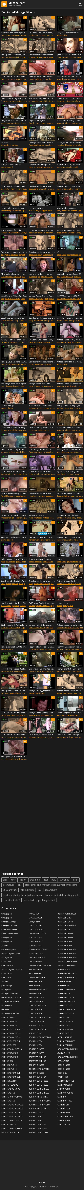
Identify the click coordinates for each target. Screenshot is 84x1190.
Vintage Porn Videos (10, 1001)
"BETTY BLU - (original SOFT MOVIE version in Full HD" (70, 296)
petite (35, 101)
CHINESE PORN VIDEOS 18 (40, 965)
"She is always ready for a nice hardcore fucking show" (14, 493)
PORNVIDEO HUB (36, 953)
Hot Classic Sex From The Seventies (70, 76)
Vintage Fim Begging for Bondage (42, 690)
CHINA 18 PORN (63, 1089)
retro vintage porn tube (11, 997)
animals (19, 737)
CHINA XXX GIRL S (64, 1033)
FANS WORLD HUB (36, 997)
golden (79, 79)
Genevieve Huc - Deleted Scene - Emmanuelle (42, 669)
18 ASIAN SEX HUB (64, 1037)
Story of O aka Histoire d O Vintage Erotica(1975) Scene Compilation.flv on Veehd (70, 32)
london (75, 386)
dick (76, 167)
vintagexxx (6, 989)
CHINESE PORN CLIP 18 (10, 1033)
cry (19, 884)
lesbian (12, 452)
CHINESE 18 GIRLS (64, 969)
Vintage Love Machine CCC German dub (14, 361)
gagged (32, 693)
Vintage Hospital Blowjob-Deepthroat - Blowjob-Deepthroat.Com (14, 756)
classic (64, 79)
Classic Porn (6, 973)
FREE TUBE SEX (35, 985)
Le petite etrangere (37, 120)
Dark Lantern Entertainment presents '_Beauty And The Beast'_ (42, 54)
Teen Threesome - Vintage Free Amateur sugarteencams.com (70, 734)
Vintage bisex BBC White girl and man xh (14, 647)
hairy (48, 35)
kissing (65, 254)
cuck (71, 605)
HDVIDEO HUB (35, 973)
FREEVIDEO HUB (35, 981)
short (39, 540)
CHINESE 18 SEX (8, 1093)
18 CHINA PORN (35, 1116)
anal (58, 276)
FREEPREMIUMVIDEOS (38, 989)
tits (16, 35)
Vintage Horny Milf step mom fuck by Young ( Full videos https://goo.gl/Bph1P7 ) (70, 361)
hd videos (68, 298)
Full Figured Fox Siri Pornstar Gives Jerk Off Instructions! (42, 603)
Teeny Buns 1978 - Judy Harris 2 (70, 669)
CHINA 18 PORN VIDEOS (66, 977)
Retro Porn (6, 977)
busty (47, 605)
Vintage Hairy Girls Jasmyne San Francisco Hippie (42, 625)
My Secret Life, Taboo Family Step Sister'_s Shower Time (42, 339)
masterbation (15, 232)
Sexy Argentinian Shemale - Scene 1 (42, 559)
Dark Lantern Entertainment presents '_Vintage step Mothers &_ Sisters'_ (42, 581)
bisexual (52, 737)
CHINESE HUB (7, 1061)
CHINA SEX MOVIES (65, 1021)
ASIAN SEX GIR (63, 1104)
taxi (39, 889)
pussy (71, 627)
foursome (53, 715)
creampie (35, 879)
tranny (4, 145)
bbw (53, 879)
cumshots (75, 452)
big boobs (14, 517)
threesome (69, 474)
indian (23, 879)
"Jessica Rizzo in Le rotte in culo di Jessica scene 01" (70, 54)
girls (7, 759)
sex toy (80, 57)
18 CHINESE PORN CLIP (66, 949)
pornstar (14, 101)
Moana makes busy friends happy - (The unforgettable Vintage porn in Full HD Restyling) (14, 449)
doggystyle (41, 35)
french (31, 123)
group (41, 298)
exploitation (73, 254)
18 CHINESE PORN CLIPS (67, 925)
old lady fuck (27, 889)
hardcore (17, 276)
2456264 (4, 142)
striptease (37, 517)
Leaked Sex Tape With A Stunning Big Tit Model (42, 427)
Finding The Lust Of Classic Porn (70, 515)
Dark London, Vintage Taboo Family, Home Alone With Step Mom (70, 120)
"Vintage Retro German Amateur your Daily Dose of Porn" (42, 76)
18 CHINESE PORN (64, 941)
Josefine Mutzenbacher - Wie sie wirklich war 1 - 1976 (14, 603)
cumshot (72, 57)
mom (26, 671)
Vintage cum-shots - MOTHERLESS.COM (14, 537)
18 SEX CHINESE (63, 1065)
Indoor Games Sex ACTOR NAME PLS (14, 559)
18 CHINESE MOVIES (65, 933)
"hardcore (5, 101)
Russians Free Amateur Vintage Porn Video (42, 405)
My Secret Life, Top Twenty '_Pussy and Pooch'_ (42, 32)
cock (68, 167)
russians (54, 408)
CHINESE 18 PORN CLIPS (11, 1077)
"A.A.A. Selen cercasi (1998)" (13, 208)
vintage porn (6, 913)
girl (39, 276)
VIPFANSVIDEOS (35, 917)
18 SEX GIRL (62, 1073)
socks (50, 276)
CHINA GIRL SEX (63, 985)
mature (25, 276)
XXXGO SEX (34, 913)
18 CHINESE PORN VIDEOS (40, 1037)
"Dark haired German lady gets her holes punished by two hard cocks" (14, 427)
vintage (19, 79)
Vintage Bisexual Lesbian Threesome (70, 690)
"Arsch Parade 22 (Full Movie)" (69, 98)
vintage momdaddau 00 (11, 164)
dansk (10, 408)
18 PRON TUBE (63, 1061)
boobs (31, 364)
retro (53, 35)
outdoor (32, 35)
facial (79, 649)
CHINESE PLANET (8, 1017)
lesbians (5, 232)
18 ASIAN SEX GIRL (36, 1025)
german (10, 123)
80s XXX (4, 981)
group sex (50, 123)
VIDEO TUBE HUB (36, 925)
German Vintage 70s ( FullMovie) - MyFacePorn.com (42, 537)
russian (40, 408)
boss (9, 145)
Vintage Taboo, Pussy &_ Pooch (14, 54)
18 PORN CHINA (35, 1033)
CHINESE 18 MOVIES (37, 1005)
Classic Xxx (6, 961)
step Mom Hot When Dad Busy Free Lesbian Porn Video (14, 296)
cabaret (53, 517)
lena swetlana (27, 123)
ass (36, 364)
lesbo (78, 583)
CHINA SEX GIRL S (64, 1017)
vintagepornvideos (9, 993)
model (41, 101)
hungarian (68, 276)
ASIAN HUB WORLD (65, 1085)
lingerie (54, 605)
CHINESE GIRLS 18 (8, 1065)
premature (8, 884)
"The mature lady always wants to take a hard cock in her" (14, 274)
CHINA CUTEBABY (64, 981)
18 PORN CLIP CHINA (37, 1077)
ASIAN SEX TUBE (63, 1108)
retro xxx (5, 1009)
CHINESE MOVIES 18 (9, 1053)
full (69, 210)
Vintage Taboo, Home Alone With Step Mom (14, 690)
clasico (23, 605)
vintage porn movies (10, 1013)
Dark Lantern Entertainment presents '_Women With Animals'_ (14, 76)
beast (53, 320)
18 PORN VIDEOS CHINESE (67, 1049)
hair (44, 540)
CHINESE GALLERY (8, 1081)
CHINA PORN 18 (63, 993)
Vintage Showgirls (36, 515)
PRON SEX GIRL (35, 945)
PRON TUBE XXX (36, 941)
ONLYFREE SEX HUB (37, 957)
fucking (23, 496)
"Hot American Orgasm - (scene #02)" (14, 98)
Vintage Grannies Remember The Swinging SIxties (70, 383)
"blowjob (60, 101)
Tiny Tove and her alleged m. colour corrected (14, 32)
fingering (40, 210)
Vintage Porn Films (9, 925)
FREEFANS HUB (35, 993)
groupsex (48, 210)
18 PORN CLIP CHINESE (38, 1081)
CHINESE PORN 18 (8, 1021)
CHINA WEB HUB (63, 1025)
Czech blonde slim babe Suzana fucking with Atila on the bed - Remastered (14, 581)
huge (72, 167)
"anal (59, 57)
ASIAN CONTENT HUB (65, 1081)
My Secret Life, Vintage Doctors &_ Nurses (70, 471)
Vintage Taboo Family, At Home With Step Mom (70, 339)
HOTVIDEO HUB (35, 969)
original (80, 298)
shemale (38, 561)
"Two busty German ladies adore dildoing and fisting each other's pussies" (42, 449)
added (65, 35)
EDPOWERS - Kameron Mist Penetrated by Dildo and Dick (42, 230)
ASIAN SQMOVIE (63, 1112)
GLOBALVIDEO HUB (37, 977)
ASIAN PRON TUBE (64, 1100)
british (69, 386)
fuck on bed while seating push (61, 895)
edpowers (33, 232)
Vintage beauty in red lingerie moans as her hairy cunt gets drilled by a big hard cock (70, 625)
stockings (33, 605)
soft (75, 298)
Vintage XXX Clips (8, 921)
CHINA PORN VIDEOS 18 (66, 973)
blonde (19, 452)
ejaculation (10, 561)
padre (16, 605)
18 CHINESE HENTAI (65, 921)
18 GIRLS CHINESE (36, 1049)
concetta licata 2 (11, 900)
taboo (81, 123)
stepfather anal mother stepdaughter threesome (51, 884)
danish (14, 364)
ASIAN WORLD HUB (65, 1116)
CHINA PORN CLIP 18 (65, 997)
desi (45, 879)
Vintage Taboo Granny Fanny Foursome (42, 296)
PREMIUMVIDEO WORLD (39, 949)
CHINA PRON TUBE (64, 1005)
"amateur (33, 79)
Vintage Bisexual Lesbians (68, 581)
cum (66, 627)
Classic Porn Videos (9, 933)
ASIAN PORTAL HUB (65, 1093)
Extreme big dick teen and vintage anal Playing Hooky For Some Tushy (70, 712)
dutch (8, 364)
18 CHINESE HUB (63, 929)
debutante (50, 232)
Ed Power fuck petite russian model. (42, 98)
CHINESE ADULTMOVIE (10, 1089)
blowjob (65, 57)
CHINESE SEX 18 (35, 1009)
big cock (54, 474)
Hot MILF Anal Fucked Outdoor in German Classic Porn (14, 669)
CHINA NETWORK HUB (66, 989)
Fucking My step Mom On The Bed (70, 449)
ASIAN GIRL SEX (63, 1053)
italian (76, 276)
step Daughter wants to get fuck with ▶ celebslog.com (14, 318)
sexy (35, 276)
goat (48, 496)
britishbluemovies (36, 649)
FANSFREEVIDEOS (8, 1124)
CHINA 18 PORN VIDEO (66, 1041)
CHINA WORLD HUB (65, 1029)
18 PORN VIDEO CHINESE (39, 1108)
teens (17, 386)
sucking (13, 759)
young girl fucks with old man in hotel (42, 274)
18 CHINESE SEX (35, 1041)
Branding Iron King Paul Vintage (70, 164)
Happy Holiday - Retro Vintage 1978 (42, 647)
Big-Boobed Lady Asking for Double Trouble (14, 625)
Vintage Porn (6, 937)
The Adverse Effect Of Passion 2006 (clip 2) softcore (14, 230)
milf (26, 101)
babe (3, 320)
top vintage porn (8, 949)
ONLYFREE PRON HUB (10, 1132)
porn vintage (6, 985)
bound (42, 693)
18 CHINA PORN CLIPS (38, 1128)
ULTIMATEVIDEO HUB (38, 933)
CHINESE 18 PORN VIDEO (11, 1029)
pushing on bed (46, 900)
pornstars (72, 79)
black (63, 167)
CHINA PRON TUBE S (65, 1013)
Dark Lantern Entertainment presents (42, 361)
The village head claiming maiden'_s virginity (14, 383)
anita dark (29, 900)
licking (76, 627)
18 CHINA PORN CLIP (37, 1124)
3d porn (4, 945)
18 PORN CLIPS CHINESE (39, 1089)
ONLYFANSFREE (35, 961)
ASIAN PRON (62, 1097)
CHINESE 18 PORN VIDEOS (12, 1104)
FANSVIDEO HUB (36, 1001)
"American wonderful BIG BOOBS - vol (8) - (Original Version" (14, 515)
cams (23, 298)
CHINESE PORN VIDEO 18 (11, 1097)
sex (62, 276)
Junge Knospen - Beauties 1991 (14, 120)
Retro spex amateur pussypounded (14, 252)
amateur (41, 232)
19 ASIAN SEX (62, 1077)
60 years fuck (10, 889)
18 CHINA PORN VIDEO (38, 1132)
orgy (24, 561)
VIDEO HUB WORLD (37, 929)
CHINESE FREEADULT (10, 1085)
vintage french (63, 603)
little (46, 101)
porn (3, 35)
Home (42, 1182)
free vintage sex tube (10, 953)
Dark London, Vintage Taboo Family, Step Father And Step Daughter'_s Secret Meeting (42, 164)
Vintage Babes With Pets (39, 383)
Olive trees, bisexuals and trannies (42, 734)
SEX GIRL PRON (35, 937)
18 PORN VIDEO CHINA (38, 1097)
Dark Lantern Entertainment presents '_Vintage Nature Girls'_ (42, 318)
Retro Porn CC (7, 965)
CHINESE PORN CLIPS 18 (11, 1049)
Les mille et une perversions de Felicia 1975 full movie (70, 318)
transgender (48, 561)
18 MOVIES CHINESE (37, 1057)
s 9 (58, 252)
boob (59, 254)
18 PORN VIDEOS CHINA (66, 965)
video (8, 35)
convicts (60, 559)
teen (13, 35)
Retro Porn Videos (9, 929)
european (22, 35)
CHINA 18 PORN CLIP (65, 1045)
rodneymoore (35, 627)
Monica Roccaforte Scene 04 (69, 274)
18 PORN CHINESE (36, 1065)
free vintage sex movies (11, 969)
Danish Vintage (7, 405)
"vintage (60, 298)
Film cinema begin (36, 208)
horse (50, 57)
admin (59, 35)
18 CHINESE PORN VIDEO (39, 1069)
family (68, 123)
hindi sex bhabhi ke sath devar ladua (22, 895)
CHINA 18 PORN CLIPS (66, 1009)
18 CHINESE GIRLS (36, 1112)
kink (47, 627)
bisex (75, 879)
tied (37, 693)
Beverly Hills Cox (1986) (66, 208)
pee (22, 386)
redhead (41, 605)
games (18, 561)
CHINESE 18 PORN (8, 1045)
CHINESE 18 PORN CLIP (10, 1041)
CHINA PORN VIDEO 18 (66, 1001)
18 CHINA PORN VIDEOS (66, 913)
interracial (33, 254)
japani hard (51, 889)
